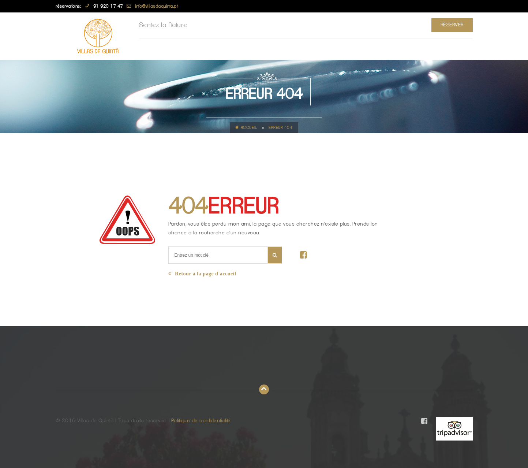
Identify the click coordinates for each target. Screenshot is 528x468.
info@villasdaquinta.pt (156, 6)
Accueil (246, 127)
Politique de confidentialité (201, 420)
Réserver (452, 24)
